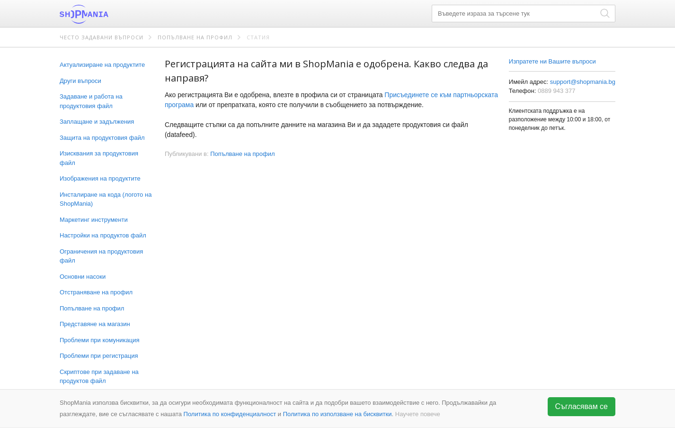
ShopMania (107, 14)
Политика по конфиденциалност (230, 414)
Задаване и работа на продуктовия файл (91, 101)
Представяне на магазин (95, 324)
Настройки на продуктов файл (103, 235)
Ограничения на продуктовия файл (101, 256)
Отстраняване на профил (96, 292)
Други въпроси (80, 80)
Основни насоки (83, 276)
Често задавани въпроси (101, 37)
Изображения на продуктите (100, 178)
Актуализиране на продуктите (102, 64)
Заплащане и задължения (97, 121)
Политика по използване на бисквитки (337, 414)
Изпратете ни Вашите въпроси (552, 61)
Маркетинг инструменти (94, 219)
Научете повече (417, 414)
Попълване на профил (195, 37)
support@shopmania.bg (582, 81)
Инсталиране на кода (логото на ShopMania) (105, 199)
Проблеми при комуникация (99, 340)
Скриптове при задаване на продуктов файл (99, 376)
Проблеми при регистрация (99, 355)
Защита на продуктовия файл (102, 137)
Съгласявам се (581, 406)
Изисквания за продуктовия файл (99, 158)
